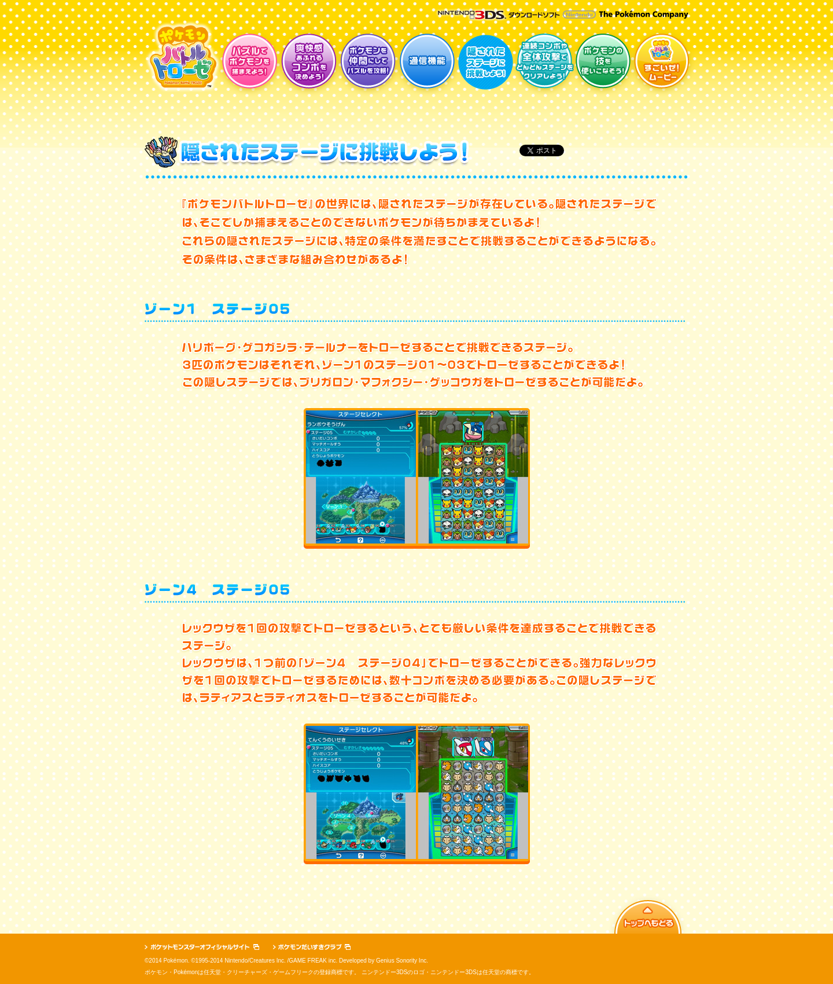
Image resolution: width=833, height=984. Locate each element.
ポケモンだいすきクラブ (312, 947)
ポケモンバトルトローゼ (183, 56)
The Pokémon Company (643, 14)
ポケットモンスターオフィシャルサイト (202, 947)
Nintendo (579, 14)
